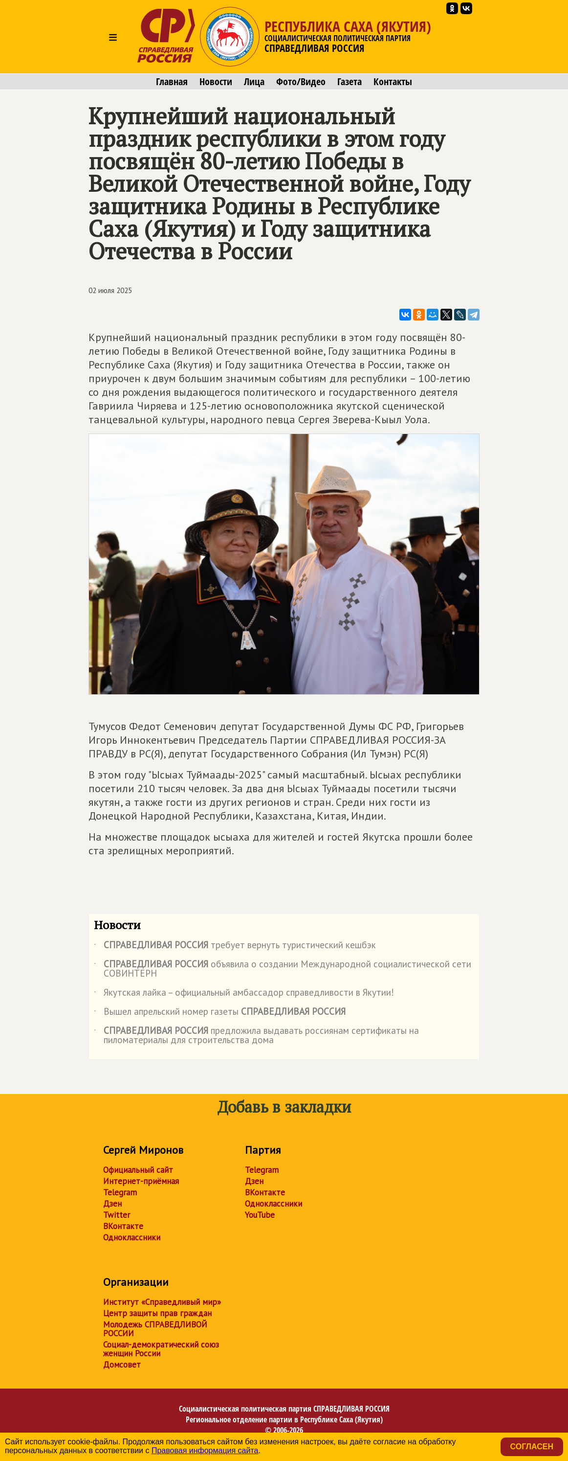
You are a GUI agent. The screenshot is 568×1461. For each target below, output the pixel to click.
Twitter (116, 1214)
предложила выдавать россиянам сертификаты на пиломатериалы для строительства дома (256, 1036)
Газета (349, 81)
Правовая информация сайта (205, 1450)
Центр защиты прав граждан (157, 1313)
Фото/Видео (301, 81)
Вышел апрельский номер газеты (220, 1013)
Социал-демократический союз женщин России (161, 1349)
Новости (215, 81)
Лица (254, 81)
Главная (172, 81)
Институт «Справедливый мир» (162, 1302)
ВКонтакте (123, 1226)
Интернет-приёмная (141, 1181)
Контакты (392, 81)
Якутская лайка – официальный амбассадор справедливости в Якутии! (244, 994)
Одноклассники (131, 1237)
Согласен (531, 1446)
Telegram (120, 1192)
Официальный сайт (138, 1169)
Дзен (112, 1203)
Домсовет (122, 1364)
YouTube (260, 1214)
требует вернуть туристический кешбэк (235, 946)
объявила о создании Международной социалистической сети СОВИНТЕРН (282, 969)
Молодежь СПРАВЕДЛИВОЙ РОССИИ (155, 1329)
